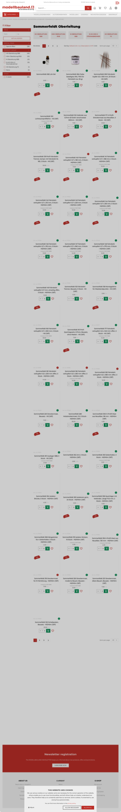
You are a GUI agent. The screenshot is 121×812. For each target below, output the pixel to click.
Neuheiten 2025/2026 (98, 14)
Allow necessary (72, 807)
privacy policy (72, 803)
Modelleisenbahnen (42, 14)
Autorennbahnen (60, 14)
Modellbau (73, 14)
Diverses (84, 14)
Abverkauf (113, 14)
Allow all (88, 807)
